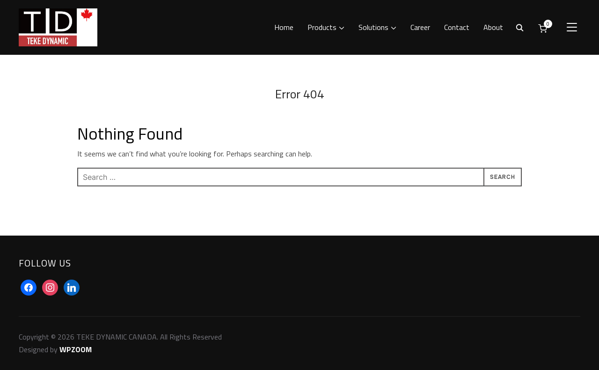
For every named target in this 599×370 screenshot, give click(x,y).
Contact (456, 27)
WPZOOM (75, 349)
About (493, 27)
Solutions (373, 27)
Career (420, 27)
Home (283, 27)
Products (321, 27)
